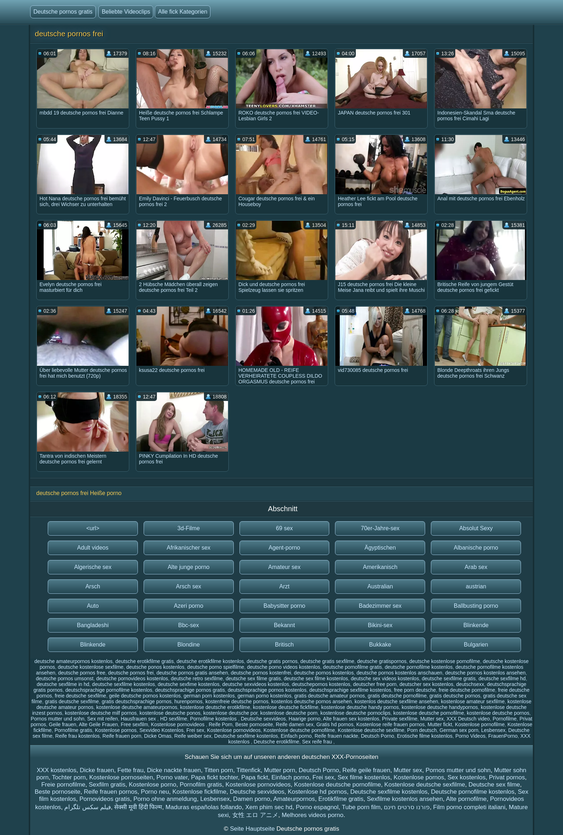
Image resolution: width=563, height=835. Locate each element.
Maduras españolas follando (204, 807)
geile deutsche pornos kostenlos (145, 696)
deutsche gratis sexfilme (327, 661)
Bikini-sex (380, 625)
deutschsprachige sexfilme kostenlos (350, 690)
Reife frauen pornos (111, 791)
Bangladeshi (92, 625)
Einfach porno (296, 736)
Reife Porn (220, 724)
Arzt (284, 586)
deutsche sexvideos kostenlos (255, 684)
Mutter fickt (440, 724)
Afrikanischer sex (188, 548)
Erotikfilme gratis (341, 799)
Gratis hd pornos (335, 724)
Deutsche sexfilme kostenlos (246, 736)
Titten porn (218, 770)
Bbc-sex (188, 625)
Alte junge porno (189, 567)
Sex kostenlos (466, 777)
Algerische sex (92, 567)
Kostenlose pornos (115, 730)
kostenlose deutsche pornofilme (428, 713)
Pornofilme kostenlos (214, 719)
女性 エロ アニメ (255, 815)
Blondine (188, 645)
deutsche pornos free (82, 673)
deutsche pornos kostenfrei (261, 673)
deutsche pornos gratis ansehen (192, 673)
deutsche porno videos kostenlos (283, 667)
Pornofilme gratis (73, 730)
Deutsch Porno (377, 736)
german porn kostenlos (208, 696)
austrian (476, 586)
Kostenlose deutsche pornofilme (299, 730)
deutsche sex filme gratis (253, 678)
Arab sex (476, 567)
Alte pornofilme (466, 799)
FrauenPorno (503, 736)
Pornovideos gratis (104, 799)
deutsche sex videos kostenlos (385, 678)
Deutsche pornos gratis (63, 12)
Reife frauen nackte (336, 736)
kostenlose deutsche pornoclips (355, 713)
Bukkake (380, 645)
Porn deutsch (422, 730)
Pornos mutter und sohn (57, 719)
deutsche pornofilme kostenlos (419, 667)
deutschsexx (470, 684)
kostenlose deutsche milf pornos (101, 713)
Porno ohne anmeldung (165, 799)
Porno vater (172, 777)
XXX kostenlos (56, 770)
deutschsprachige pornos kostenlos (267, 690)
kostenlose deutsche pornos (498, 713)
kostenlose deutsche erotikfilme (215, 707)
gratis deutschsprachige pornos (137, 701)
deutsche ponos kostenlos (155, 667)
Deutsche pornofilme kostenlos (472, 791)
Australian (380, 586)
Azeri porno (188, 606)
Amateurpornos (294, 799)
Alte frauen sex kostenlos (351, 719)
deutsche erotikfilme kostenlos (210, 661)
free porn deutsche (415, 690)
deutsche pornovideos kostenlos (132, 678)
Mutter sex (431, 719)
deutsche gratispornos (381, 661)
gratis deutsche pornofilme (397, 696)
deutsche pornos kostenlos (324, 673)
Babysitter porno (285, 606)
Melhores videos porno (312, 815)
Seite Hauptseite (253, 828)
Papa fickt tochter (214, 777)
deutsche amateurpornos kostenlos (73, 661)
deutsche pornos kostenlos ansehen (485, 673)
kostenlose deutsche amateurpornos (136, 707)
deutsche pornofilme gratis (352, 667)
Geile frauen (62, 724)
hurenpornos (189, 701)
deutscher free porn (374, 684)
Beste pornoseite (254, 724)
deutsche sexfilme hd (502, 678)
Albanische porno (476, 548)
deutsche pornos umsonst (64, 678)
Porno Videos (470, 736)
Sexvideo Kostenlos (161, 730)
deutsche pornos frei (131, 673)
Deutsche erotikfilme (276, 742)
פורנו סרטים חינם (406, 807)
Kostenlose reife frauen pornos (390, 724)
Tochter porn (69, 777)
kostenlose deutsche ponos (170, 713)
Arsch (92, 586)
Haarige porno (305, 719)
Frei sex (195, 730)
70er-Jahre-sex (380, 528)
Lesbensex (493, 730)
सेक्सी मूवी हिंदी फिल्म (138, 807)
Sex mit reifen (102, 719)
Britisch (284, 645)
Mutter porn (279, 770)
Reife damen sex (294, 724)
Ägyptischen (380, 548)
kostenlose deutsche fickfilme (285, 707)
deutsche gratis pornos (272, 661)
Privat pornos (507, 777)
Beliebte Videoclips (126, 12)
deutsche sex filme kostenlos (316, 678)
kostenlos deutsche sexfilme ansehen (396, 701)
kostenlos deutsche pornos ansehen (311, 701)
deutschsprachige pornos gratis (190, 690)
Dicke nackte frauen (174, 770)
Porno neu (155, 791)
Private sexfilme (400, 719)
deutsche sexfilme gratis (449, 678)
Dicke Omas (157, 736)
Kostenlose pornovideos (178, 724)
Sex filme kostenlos (364, 777)
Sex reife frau (317, 742)
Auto (93, 606)
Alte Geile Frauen (98, 724)
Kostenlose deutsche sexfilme (371, 730)
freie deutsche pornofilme (467, 690)
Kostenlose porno (152, 784)
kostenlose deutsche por (230, 713)
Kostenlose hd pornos (317, 791)
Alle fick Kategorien (182, 12)
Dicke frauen (97, 770)
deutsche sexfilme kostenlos (123, 684)
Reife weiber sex (192, 736)
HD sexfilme (173, 719)
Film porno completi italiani (469, 807)
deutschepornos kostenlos (321, 684)
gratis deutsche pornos (454, 696)
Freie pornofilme (63, 784)
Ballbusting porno (476, 606)
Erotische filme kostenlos (425, 736)
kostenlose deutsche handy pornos (360, 707)
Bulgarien (476, 645)
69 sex (284, 528)
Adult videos (92, 548)
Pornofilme (505, 719)
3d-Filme (188, 528)
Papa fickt (254, 777)
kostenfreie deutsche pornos (237, 701)
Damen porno (251, 799)
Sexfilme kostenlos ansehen (405, 799)
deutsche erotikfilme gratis (144, 661)
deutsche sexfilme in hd (63, 684)
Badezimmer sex (380, 606)
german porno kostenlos (264, 696)
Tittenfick (248, 770)
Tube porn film (361, 807)
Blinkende (475, 625)
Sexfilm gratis (107, 784)
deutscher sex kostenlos (426, 684)
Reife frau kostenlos (77, 736)
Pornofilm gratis (201, 784)
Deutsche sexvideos (263, 719)
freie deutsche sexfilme (80, 696)
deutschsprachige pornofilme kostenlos (108, 690)
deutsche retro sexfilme (197, 678)
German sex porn (458, 730)
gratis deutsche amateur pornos (329, 696)
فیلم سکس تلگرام (87, 807)
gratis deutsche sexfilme (72, 701)
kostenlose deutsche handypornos (440, 707)
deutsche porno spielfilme (215, 667)
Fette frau (130, 770)
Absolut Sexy (476, 528)
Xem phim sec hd (268, 807)
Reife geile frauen (366, 770)
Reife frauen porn (121, 736)
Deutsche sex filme (494, 784)
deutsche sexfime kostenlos (188, 684)
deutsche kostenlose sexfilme (91, 667)
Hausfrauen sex (139, 719)
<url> (92, 528)
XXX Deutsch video (468, 719)
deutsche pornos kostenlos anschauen (399, 673)
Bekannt (284, 625)
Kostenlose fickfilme (199, 791)
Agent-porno (284, 548)
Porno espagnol (317, 807)
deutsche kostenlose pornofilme (444, 661)
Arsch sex (188, 586)
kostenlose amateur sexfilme (472, 701)
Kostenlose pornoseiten (121, 777)
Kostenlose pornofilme (480, 724)
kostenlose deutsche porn (289, 713)
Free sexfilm (134, 724)
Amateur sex (284, 567)
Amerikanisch (380, 567)
